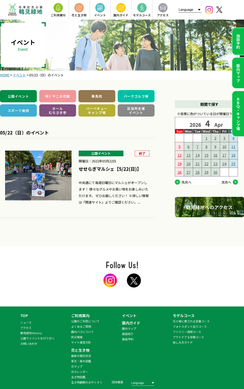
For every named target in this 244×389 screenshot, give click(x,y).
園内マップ (238, 73)
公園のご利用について (85, 321)
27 (188, 172)
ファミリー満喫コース (187, 332)
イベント (129, 315)
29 (206, 172)
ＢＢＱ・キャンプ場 (238, 113)
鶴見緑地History (31, 333)
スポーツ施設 (18, 110)
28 (197, 172)
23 (215, 163)
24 (224, 163)
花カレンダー (79, 372)
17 (224, 155)
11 (233, 146)
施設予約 (238, 41)
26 (180, 172)
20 (188, 163)
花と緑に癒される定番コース (191, 321)
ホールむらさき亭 (58, 110)
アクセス (26, 328)
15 (206, 155)
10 (224, 146)
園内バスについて (82, 332)
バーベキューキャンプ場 (97, 110)
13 (188, 155)
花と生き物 (80, 350)
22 (206, 163)
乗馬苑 (97, 96)
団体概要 (117, 382)
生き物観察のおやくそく (86, 382)
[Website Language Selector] (190, 9)
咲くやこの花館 (57, 96)
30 (215, 172)
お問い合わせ (28, 344)
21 (197, 163)
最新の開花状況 (81, 356)
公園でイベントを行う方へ (37, 338)
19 (180, 163)
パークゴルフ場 (136, 96)
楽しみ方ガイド (183, 342)
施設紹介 (127, 334)
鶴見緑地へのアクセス (209, 207)
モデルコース (184, 315)
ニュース (26, 322)
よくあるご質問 (81, 326)
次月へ (226, 182)
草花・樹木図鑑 (81, 361)
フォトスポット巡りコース (190, 326)
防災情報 (77, 337)
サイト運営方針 (81, 342)
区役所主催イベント (136, 110)
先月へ (186, 182)
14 (197, 155)
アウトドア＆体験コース (188, 337)
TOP (24, 315)
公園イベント (18, 96)
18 (233, 155)
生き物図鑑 (78, 377)
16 (215, 155)
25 (233, 163)
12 (180, 155)
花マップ (77, 366)
